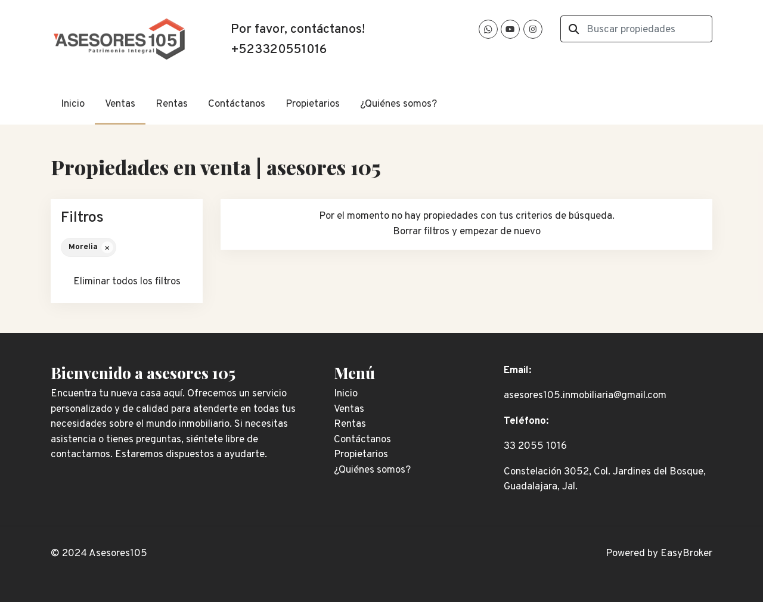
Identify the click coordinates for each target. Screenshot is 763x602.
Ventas (120, 104)
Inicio (73, 104)
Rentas (172, 104)
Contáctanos (236, 104)
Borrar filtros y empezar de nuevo (467, 231)
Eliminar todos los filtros (127, 281)
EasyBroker (686, 553)
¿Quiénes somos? (398, 104)
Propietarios (313, 104)
